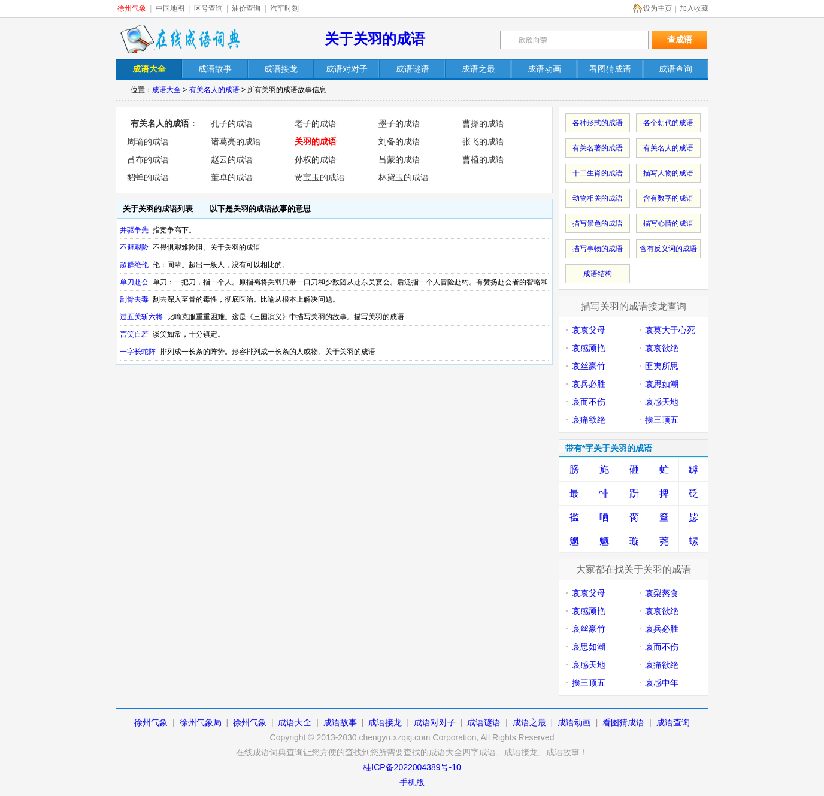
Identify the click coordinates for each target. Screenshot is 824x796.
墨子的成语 (399, 123)
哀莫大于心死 (670, 330)
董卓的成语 (232, 177)
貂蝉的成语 (148, 177)
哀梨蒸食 (661, 593)
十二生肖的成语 (597, 173)
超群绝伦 (134, 265)
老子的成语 (316, 123)
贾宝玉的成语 (320, 177)
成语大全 (166, 90)
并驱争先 (134, 230)
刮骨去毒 (134, 299)
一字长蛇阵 (138, 351)
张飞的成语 (483, 141)
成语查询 (673, 722)
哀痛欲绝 (588, 420)
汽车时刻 (284, 8)
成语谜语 (484, 722)
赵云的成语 (232, 159)
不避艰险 (134, 247)
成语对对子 (435, 722)
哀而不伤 (588, 402)
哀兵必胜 (588, 384)
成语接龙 (385, 722)
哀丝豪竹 (588, 366)
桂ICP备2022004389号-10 (412, 767)
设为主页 (657, 8)
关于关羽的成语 (375, 39)
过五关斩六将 (141, 317)
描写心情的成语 (668, 223)
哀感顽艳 (588, 348)
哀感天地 (661, 402)
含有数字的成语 (668, 198)
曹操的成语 (483, 123)
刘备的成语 (399, 141)
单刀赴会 (134, 282)
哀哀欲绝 (661, 348)
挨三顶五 (661, 420)
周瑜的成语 (148, 141)
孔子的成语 (232, 123)
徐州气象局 (201, 722)
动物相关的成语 (597, 198)
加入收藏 (694, 8)
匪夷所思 (661, 366)
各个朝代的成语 (668, 123)
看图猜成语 (623, 722)
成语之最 (529, 722)
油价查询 (246, 8)
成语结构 (597, 274)
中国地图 (170, 8)
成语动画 (574, 722)
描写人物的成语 (668, 173)
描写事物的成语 (597, 248)
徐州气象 (131, 8)
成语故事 (340, 722)
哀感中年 (661, 683)
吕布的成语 (148, 159)
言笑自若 (134, 334)
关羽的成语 (316, 141)
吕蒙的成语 (399, 159)
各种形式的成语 (597, 123)
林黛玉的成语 (403, 177)
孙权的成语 (316, 159)
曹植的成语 (483, 159)
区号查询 (208, 8)
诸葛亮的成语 (236, 141)
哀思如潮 (661, 384)
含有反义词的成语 (668, 248)
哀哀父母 (588, 330)
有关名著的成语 (597, 148)
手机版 (412, 782)
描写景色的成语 (597, 223)
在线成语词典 (180, 39)
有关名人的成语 (214, 90)
